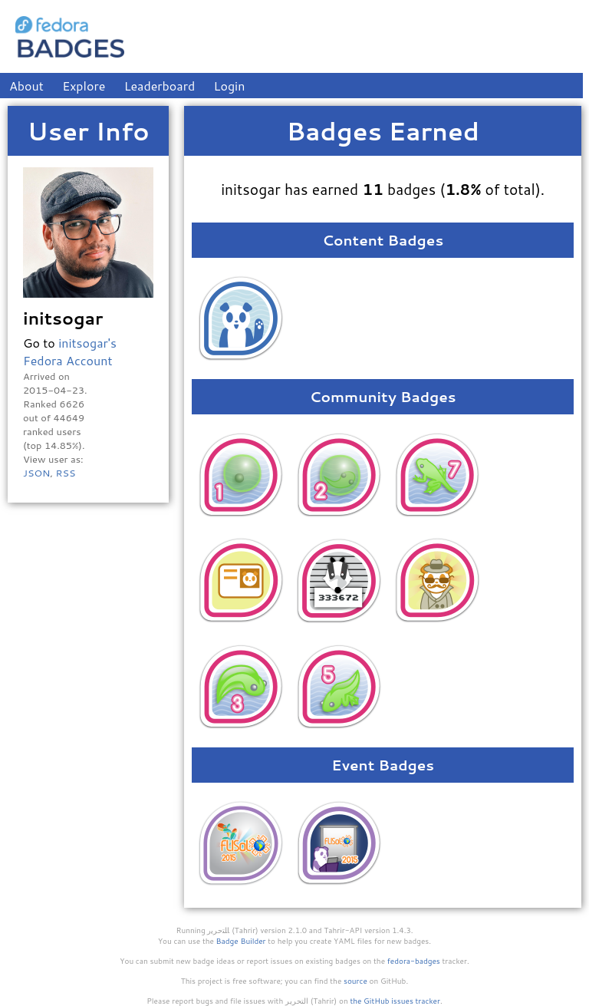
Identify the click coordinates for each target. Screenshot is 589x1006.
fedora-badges (413, 960)
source (355, 980)
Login (229, 85)
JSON (36, 473)
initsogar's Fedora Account (70, 351)
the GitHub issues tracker (395, 1000)
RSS (65, 473)
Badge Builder (241, 940)
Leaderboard (160, 85)
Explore (83, 85)
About (26, 85)
